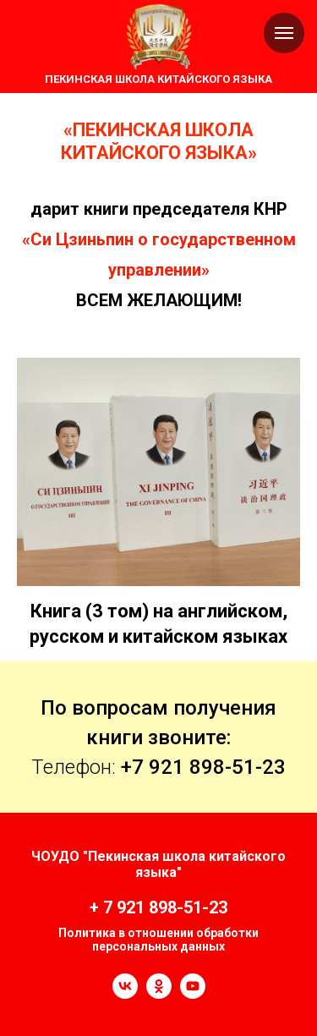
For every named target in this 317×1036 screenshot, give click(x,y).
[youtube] (192, 994)
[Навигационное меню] (284, 33)
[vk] (125, 994)
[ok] (159, 994)
